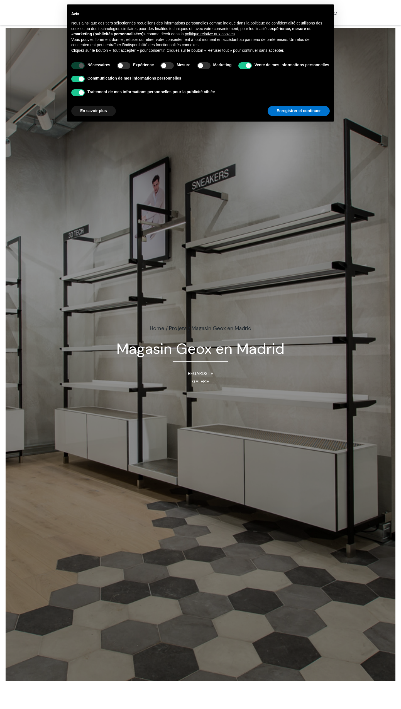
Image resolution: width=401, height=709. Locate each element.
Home (157, 328)
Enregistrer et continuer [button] (299, 110)
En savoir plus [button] (93, 110)
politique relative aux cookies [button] (210, 34)
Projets (178, 328)
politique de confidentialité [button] (273, 23)
